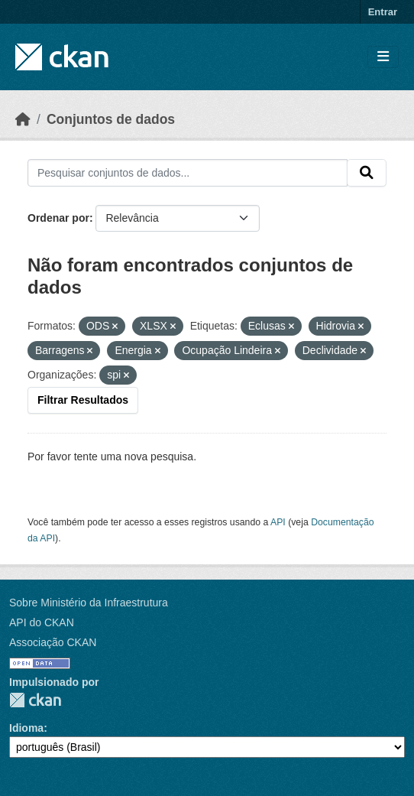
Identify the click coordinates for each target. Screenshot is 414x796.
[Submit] (367, 173)
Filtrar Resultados (82, 400)
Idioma (26, 728)
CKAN (35, 700)
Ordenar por (58, 218)
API (278, 522)
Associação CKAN (52, 642)
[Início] (23, 119)
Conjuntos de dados (111, 119)
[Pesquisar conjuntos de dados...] (187, 173)
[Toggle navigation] (383, 57)
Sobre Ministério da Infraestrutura (88, 602)
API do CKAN (41, 622)
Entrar (382, 12)
